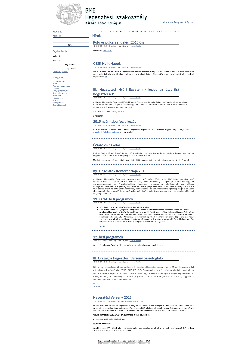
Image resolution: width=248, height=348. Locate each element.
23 (171, 31)
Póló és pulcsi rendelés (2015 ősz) (119, 42)
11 (124, 31)
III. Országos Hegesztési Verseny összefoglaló (128, 258)
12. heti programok (108, 237)
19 (155, 31)
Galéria (56, 88)
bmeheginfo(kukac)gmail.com (107, 132)
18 (151, 31)
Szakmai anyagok (60, 93)
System (191, 22)
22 (167, 31)
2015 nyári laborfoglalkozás (114, 121)
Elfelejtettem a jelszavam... (60, 72)
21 (163, 31)
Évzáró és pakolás (107, 145)
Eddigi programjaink (61, 90)
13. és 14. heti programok (113, 199)
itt (112, 319)
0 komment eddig (135, 46)
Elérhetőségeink (59, 105)
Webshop (57, 95)
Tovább (102, 226)
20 (159, 31)
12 (128, 31)
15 (140, 31)
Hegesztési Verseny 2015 (112, 297)
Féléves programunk (61, 86)
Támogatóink (58, 102)
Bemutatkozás (59, 81)
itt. (106, 76)
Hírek (55, 83)
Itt (94, 323)
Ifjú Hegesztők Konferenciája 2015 (119, 171)
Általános (167, 22)
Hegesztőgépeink (60, 98)
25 (179, 31)
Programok (180, 22)
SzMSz (55, 100)
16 (144, 31)
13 (131, 31)
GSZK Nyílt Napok (107, 63)
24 (175, 31)
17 (147, 31)
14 (135, 31)
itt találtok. (107, 50)
